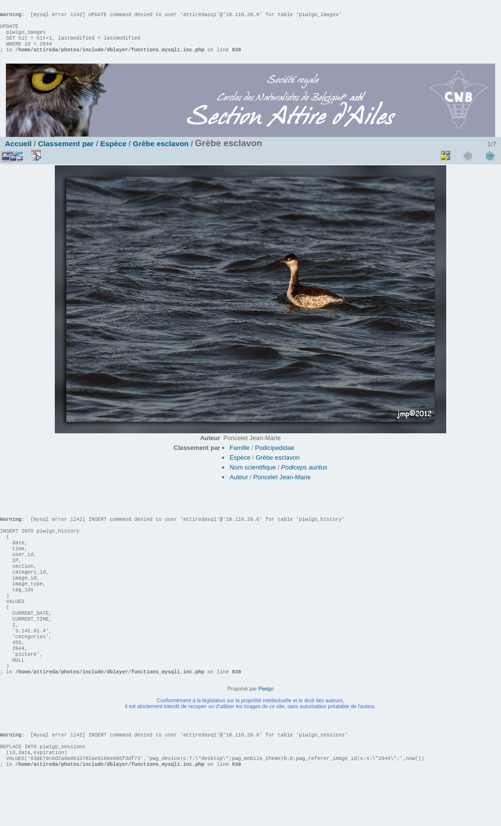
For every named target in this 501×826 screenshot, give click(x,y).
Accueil (18, 153)
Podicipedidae (274, 457)
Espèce (113, 153)
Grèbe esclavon (160, 153)
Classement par (65, 153)
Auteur (238, 487)
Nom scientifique (252, 477)
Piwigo (265, 728)
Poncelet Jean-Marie (282, 487)
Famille (239, 457)
